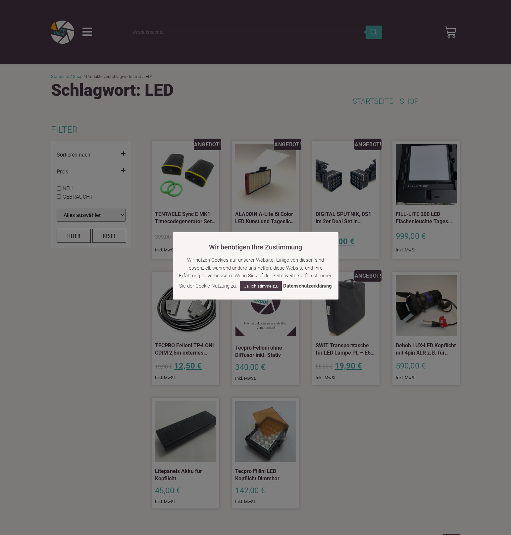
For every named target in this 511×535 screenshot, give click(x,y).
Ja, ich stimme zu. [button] (261, 286)
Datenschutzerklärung (307, 286)
